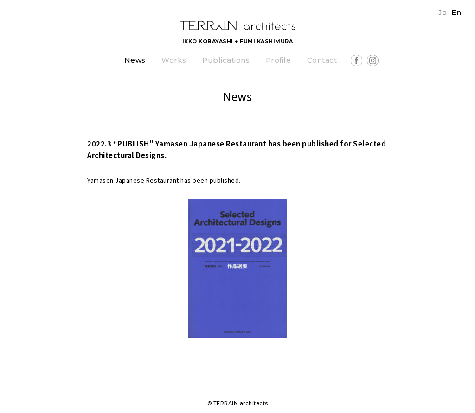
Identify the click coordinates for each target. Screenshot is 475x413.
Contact (322, 60)
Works (173, 60)
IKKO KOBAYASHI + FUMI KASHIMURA (237, 41)
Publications (226, 60)
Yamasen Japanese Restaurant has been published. (164, 180)
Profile (278, 60)
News (135, 60)
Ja (442, 12)
